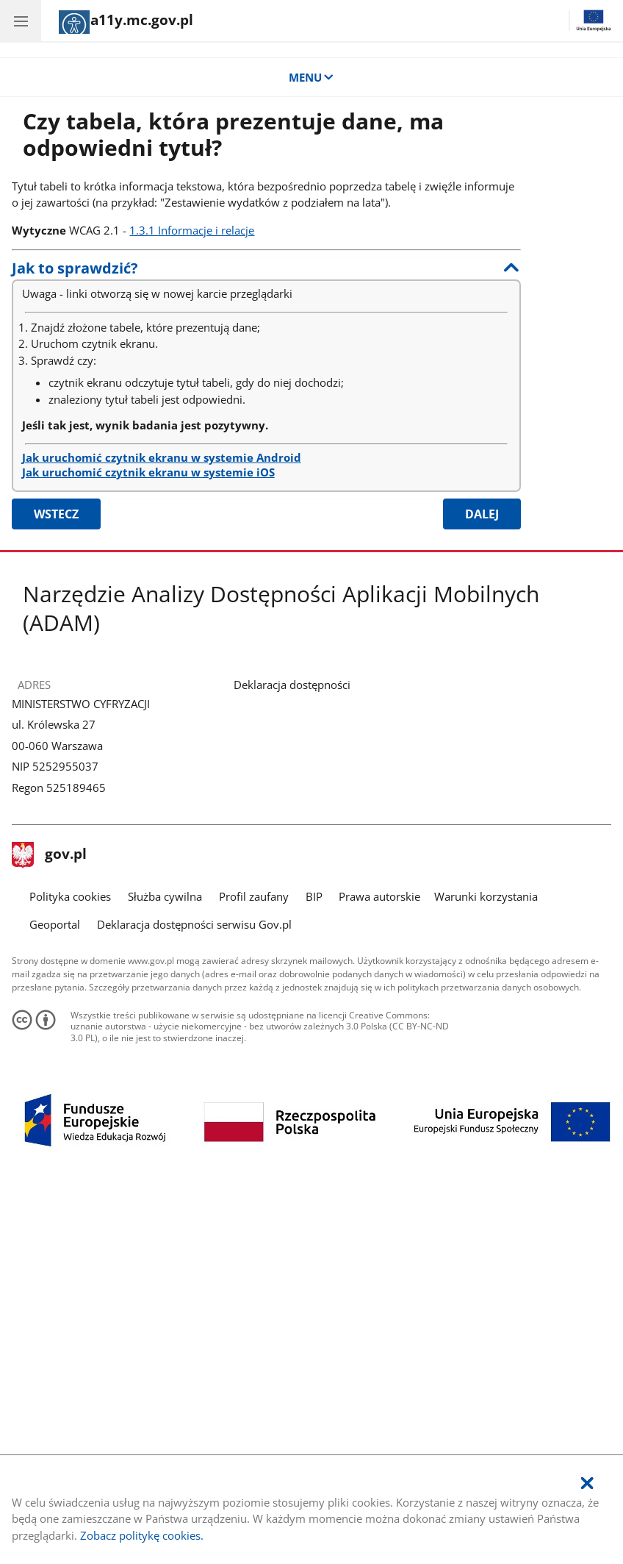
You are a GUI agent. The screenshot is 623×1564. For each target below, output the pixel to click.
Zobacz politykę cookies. (142, 1535)
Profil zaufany (254, 896)
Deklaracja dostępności (292, 684)
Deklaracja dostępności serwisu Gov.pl (194, 924)
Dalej (482, 514)
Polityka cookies (70, 896)
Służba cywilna (165, 896)
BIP (314, 896)
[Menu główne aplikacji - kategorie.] (20, 20)
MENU (312, 77)
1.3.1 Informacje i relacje (191, 230)
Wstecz (56, 514)
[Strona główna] (126, 22)
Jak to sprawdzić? (75, 268)
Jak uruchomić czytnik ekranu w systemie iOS (148, 472)
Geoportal (54, 924)
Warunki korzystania (486, 896)
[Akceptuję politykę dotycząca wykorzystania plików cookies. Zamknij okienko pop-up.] (587, 1483)
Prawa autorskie (379, 896)
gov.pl (49, 855)
